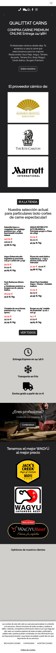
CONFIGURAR (28, 643)
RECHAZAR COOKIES (12, 643)
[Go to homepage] (1, 4)
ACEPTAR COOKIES (44, 643)
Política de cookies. (28, 650)
